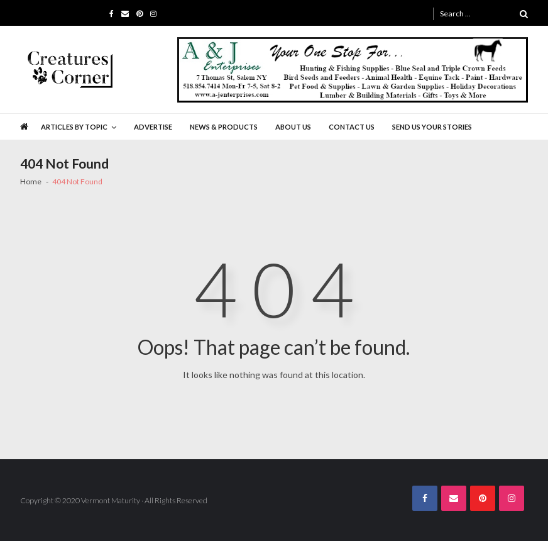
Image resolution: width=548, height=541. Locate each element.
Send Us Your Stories (432, 127)
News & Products (224, 127)
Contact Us (352, 127)
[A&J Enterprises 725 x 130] (352, 70)
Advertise (153, 127)
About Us (293, 127)
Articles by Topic (74, 127)
